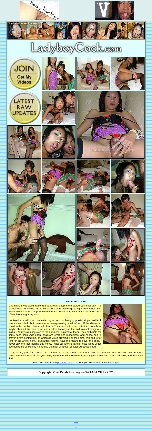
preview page (64, 362)
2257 (76, 423)
